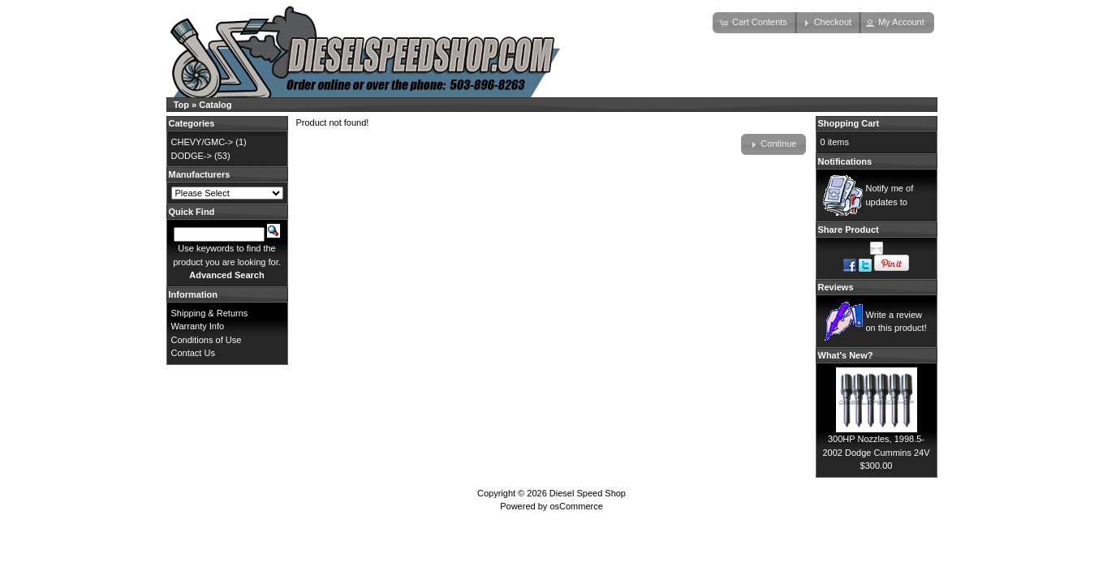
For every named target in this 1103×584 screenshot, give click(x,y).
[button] (755, 22)
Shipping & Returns (209, 313)
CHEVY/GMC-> (202, 142)
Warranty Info (198, 326)
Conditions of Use (206, 340)
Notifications (845, 161)
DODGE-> (191, 156)
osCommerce (575, 506)
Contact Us (193, 353)
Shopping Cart (849, 123)
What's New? (845, 355)
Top (181, 105)
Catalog (215, 105)
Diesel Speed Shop (587, 493)
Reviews (836, 287)
